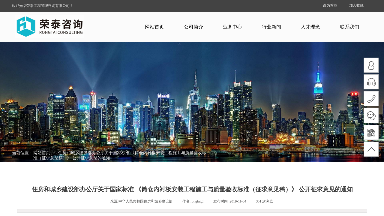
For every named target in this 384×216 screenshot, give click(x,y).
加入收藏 (356, 5)
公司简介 (193, 26)
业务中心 (232, 26)
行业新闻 (271, 26)
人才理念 (310, 26)
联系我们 (349, 26)
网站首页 (154, 26)
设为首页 (330, 5)
